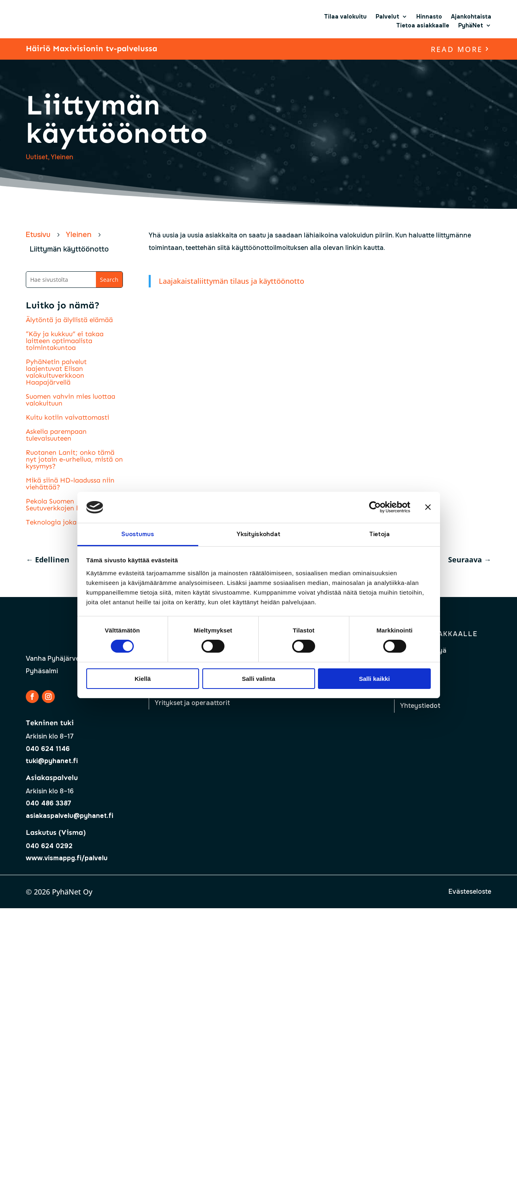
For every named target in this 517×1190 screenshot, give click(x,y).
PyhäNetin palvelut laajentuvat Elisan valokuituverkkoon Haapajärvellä (56, 372)
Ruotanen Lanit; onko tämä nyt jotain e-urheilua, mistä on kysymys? (74, 459)
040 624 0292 (49, 846)
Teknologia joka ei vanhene (69, 522)
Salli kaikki (374, 678)
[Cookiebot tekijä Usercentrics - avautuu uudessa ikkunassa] (375, 507)
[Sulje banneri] (428, 507)
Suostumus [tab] (137, 534)
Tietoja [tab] (379, 534)
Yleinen (62, 157)
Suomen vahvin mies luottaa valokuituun (70, 399)
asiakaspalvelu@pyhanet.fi (69, 815)
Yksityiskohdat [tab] (258, 534)
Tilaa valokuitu (345, 16)
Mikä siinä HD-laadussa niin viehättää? (70, 483)
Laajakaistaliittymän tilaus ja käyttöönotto (231, 281)
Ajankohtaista (471, 16)
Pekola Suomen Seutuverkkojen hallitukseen (70, 504)
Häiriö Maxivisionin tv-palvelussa (91, 48)
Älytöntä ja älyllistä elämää (69, 320)
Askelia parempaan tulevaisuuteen (56, 434)
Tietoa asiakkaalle (422, 25)
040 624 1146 (48, 749)
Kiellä (143, 678)
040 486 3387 (48, 803)
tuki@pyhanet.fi (52, 761)
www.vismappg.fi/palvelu (67, 858)
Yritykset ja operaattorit (192, 703)
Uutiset (37, 157)
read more (457, 49)
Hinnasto (429, 16)
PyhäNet (470, 25)
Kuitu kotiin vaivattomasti (67, 417)
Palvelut (387, 16)
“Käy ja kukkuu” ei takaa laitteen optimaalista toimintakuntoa (65, 341)
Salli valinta (258, 678)
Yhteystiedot (420, 705)
